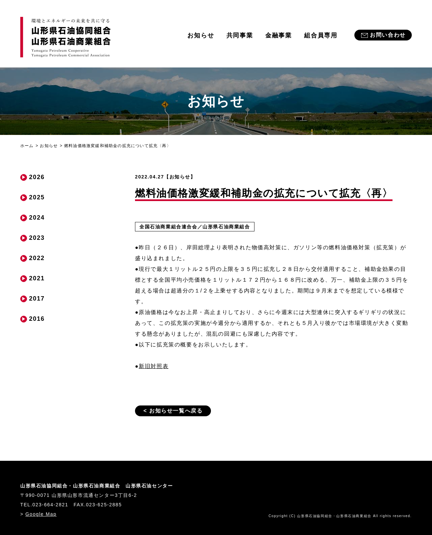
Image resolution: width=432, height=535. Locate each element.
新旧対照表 (153, 366)
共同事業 (239, 35)
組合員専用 (321, 35)
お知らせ (200, 35)
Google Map (40, 514)
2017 (37, 298)
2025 (37, 197)
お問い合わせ (388, 35)
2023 (37, 237)
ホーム (27, 145)
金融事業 (278, 35)
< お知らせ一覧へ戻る (172, 411)
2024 (37, 217)
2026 (37, 177)
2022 (37, 258)
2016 (37, 318)
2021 (37, 278)
